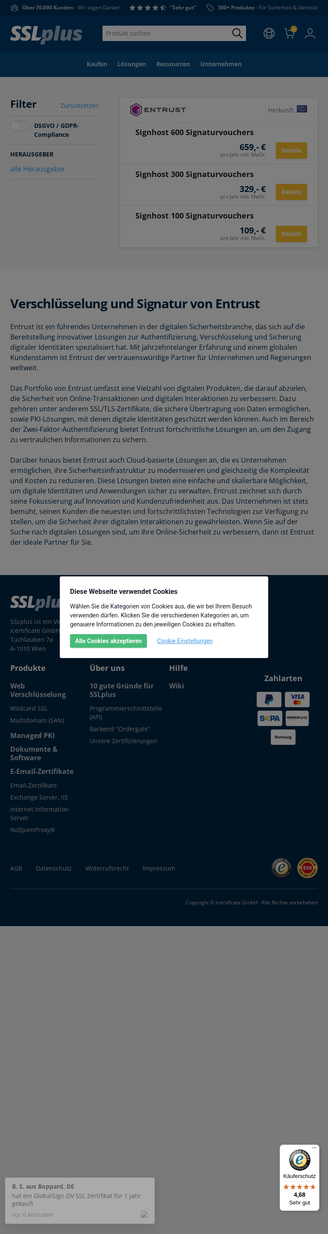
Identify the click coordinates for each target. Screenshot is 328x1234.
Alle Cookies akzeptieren (108, 641)
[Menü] (314, 1150)
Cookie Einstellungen (185, 641)
